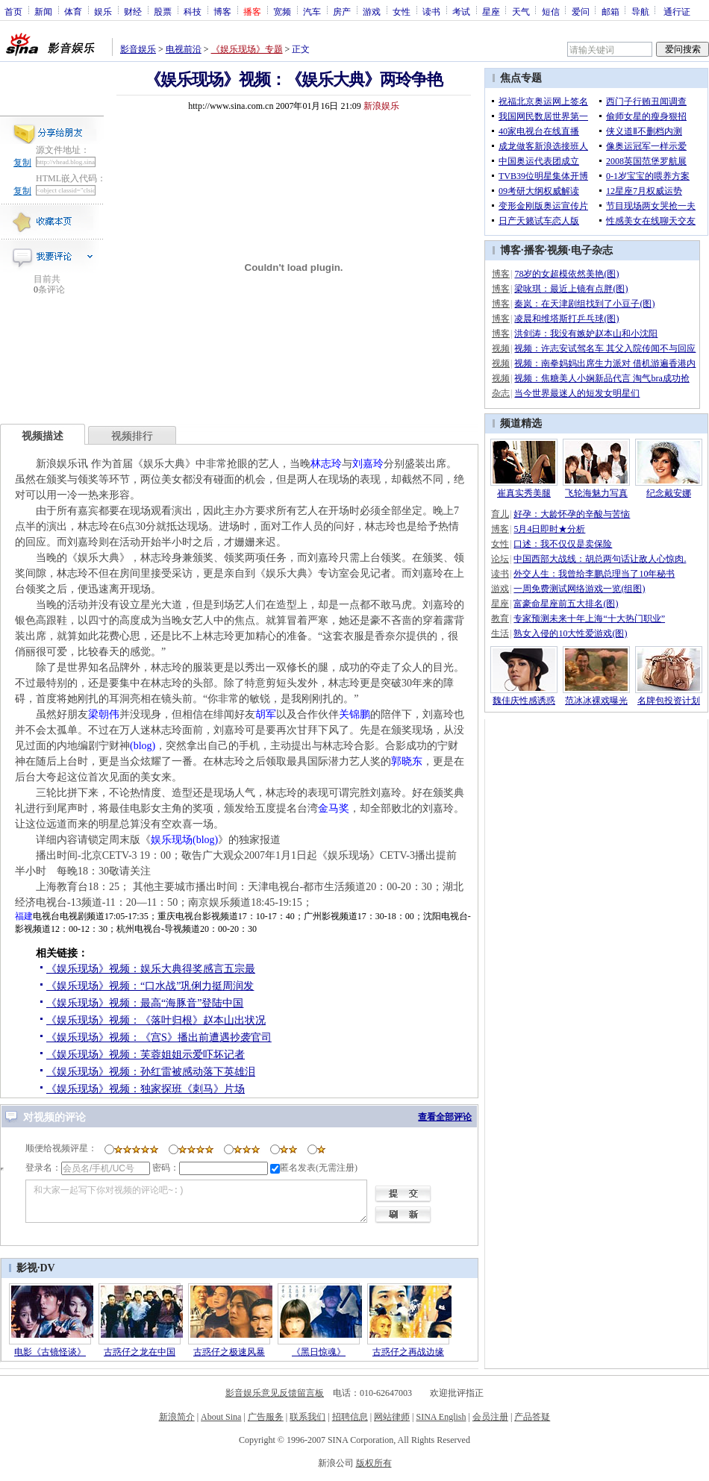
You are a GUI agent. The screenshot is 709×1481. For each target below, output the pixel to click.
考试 (461, 11)
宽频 (282, 11)
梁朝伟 (103, 714)
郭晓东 (406, 761)
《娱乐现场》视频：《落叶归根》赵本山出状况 (156, 1020)
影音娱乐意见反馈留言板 (274, 1393)
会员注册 (490, 1417)
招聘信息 (350, 1417)
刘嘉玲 (368, 463)
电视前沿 (184, 49)
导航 (640, 11)
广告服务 (266, 1417)
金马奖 (333, 808)
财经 (133, 11)
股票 (163, 11)
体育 (73, 11)
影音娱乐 (138, 49)
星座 (491, 11)
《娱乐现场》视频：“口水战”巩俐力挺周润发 (150, 986)
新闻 (43, 11)
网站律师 (392, 1417)
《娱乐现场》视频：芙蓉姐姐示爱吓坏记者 (145, 1054)
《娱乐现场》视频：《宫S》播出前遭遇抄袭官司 (159, 1037)
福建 (24, 916)
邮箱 (610, 11)
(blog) (142, 745)
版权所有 (374, 1463)
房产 (342, 11)
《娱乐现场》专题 (247, 49)
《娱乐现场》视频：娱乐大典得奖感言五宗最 (150, 968)
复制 (22, 162)
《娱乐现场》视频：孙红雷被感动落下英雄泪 (150, 1071)
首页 (13, 11)
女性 (401, 11)
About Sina (221, 1417)
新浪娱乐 (381, 106)
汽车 (312, 11)
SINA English (441, 1417)
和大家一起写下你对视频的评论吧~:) (196, 1201)
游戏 (372, 11)
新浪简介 (177, 1417)
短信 (551, 11)
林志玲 (326, 463)
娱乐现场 (172, 839)
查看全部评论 (445, 1117)
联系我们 (307, 1417)
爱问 (581, 11)
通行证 (676, 11)
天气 (521, 11)
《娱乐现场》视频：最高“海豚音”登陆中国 (144, 1003)
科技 (193, 11)
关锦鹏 (354, 714)
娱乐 (103, 11)
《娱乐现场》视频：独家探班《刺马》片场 (145, 1089)
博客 (222, 11)
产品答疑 (532, 1417)
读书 (431, 11)
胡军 (265, 714)
